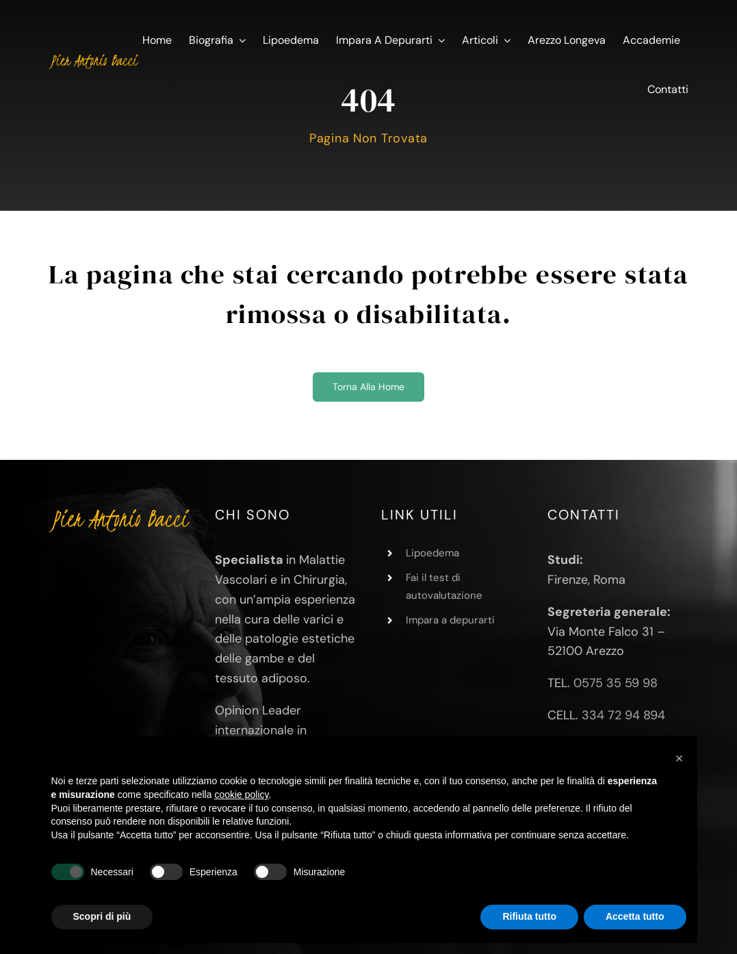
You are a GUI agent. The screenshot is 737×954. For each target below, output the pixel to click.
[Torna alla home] (368, 387)
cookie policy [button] (241, 794)
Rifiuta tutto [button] (529, 916)
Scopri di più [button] (102, 916)
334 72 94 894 (623, 715)
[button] (679, 758)
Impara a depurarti (450, 620)
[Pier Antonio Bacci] (93, 57)
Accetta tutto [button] (635, 916)
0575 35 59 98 (615, 683)
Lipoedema (432, 553)
